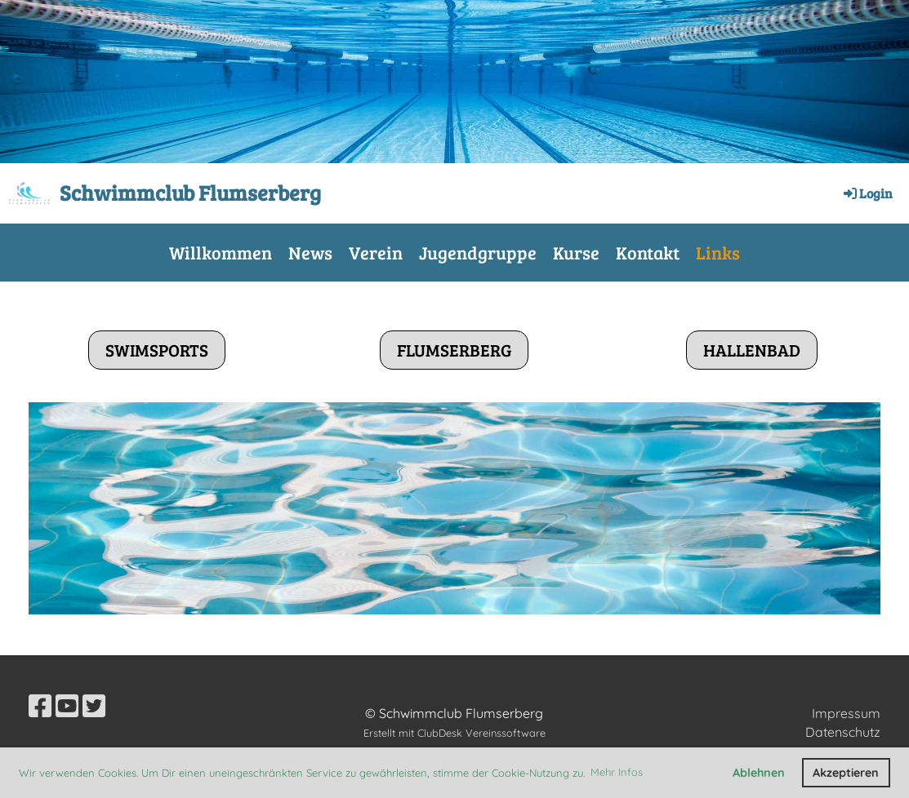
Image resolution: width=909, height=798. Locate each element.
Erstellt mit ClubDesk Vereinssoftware (454, 732)
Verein (376, 252)
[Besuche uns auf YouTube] (67, 705)
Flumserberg (454, 349)
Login (867, 193)
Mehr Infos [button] (616, 771)
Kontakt (648, 252)
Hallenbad (751, 349)
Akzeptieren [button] (846, 772)
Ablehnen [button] (759, 772)
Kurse (576, 252)
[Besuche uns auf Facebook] (40, 705)
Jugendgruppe (478, 252)
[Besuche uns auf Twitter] (93, 705)
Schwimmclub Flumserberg (190, 192)
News (310, 252)
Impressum (846, 713)
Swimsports (156, 349)
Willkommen (220, 252)
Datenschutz (842, 732)
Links (718, 252)
